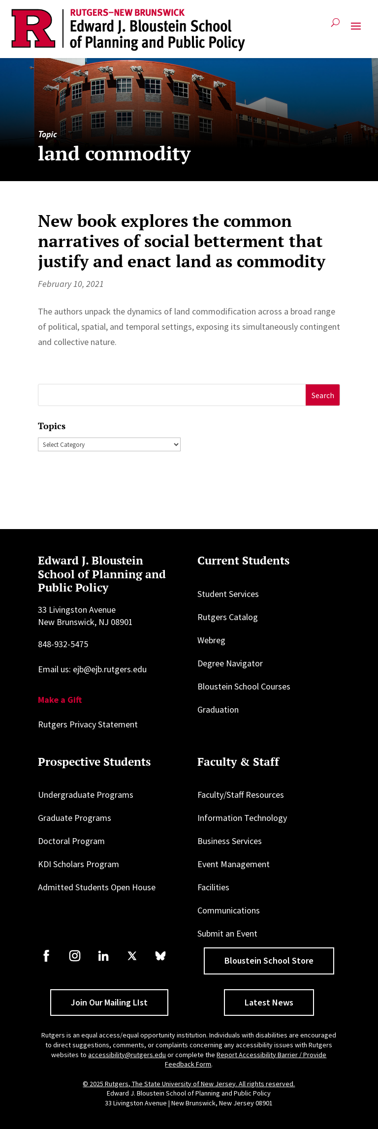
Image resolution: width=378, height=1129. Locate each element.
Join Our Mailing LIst (109, 1002)
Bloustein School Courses (243, 686)
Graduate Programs (74, 817)
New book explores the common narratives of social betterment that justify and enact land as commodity (181, 241)
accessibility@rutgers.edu (127, 1054)
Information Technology (242, 817)
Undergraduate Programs (85, 794)
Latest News (269, 1002)
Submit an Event (227, 933)
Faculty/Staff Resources (240, 794)
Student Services (228, 593)
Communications (228, 910)
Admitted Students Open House (97, 887)
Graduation (218, 709)
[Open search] (335, 26)
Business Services (229, 841)
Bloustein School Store (269, 960)
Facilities (213, 887)
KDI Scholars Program (78, 864)
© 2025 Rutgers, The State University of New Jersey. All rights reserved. (189, 1083)
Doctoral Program (71, 841)
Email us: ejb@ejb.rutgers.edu (92, 669)
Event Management (233, 864)
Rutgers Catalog (227, 617)
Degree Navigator (230, 663)
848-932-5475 (63, 644)
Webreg (211, 640)
